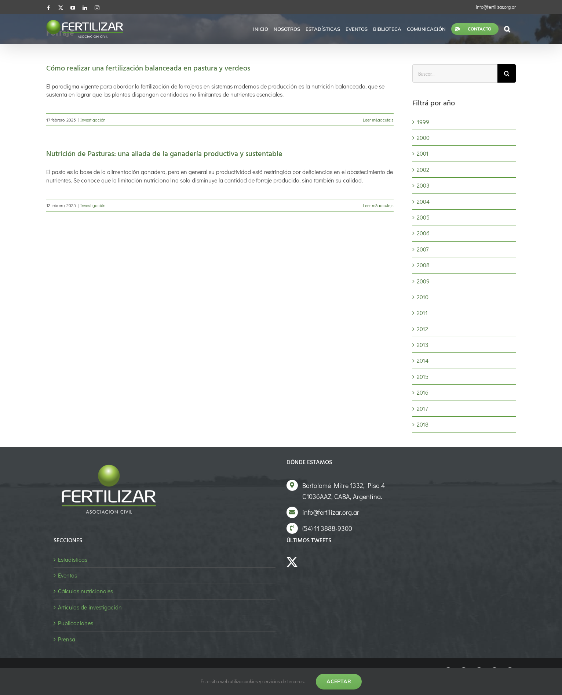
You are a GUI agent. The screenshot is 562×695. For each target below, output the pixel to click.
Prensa (66, 639)
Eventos (67, 575)
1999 (423, 122)
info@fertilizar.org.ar (496, 7)
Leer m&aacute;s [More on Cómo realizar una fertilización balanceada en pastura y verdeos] (378, 120)
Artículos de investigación (90, 607)
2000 (423, 137)
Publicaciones (75, 623)
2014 (422, 360)
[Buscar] (506, 73)
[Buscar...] (454, 73)
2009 (423, 281)
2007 (422, 249)
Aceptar (338, 681)
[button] (507, 29)
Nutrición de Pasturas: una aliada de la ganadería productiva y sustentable (164, 154)
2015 (422, 376)
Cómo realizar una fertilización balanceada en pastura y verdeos (148, 69)
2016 (422, 392)
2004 (423, 201)
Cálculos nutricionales (85, 591)
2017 (422, 408)
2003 (423, 185)
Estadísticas (72, 559)
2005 (423, 217)
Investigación (92, 120)
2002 (423, 169)
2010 (422, 297)
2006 (423, 233)
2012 (422, 329)
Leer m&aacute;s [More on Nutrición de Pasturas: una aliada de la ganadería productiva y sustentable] (378, 205)
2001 (422, 153)
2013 (422, 344)
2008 (423, 265)
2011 (422, 312)
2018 (422, 424)
